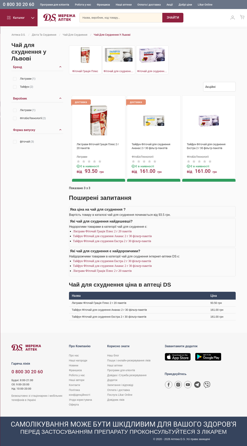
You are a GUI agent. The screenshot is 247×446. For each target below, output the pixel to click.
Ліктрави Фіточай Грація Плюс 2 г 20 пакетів (102, 230)
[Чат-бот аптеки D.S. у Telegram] (197, 385)
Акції (170, 4)
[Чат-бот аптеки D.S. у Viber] (207, 385)
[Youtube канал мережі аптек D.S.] (188, 385)
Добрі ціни (185, 4)
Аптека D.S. (18, 34)
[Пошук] (167, 18)
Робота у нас (83, 4)
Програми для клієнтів (54, 4)
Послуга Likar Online (119, 394)
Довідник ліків (116, 399)
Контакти (74, 384)
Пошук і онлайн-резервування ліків (129, 360)
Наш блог (113, 355)
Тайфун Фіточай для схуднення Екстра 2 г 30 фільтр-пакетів (112, 240)
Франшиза (103, 4)
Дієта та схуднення (44, 34)
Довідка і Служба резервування (127, 374)
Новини (73, 365)
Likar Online (205, 4)
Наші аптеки (124, 4)
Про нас (74, 355)
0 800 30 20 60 (18, 4)
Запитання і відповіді (120, 384)
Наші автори (77, 379)
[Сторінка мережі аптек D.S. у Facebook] (168, 385)
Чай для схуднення (75, 34)
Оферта (74, 404)
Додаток (112, 379)
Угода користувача (80, 399)
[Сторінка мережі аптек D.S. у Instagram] (178, 385)
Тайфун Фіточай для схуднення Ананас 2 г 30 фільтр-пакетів (112, 235)
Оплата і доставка (149, 4)
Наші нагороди (78, 360)
